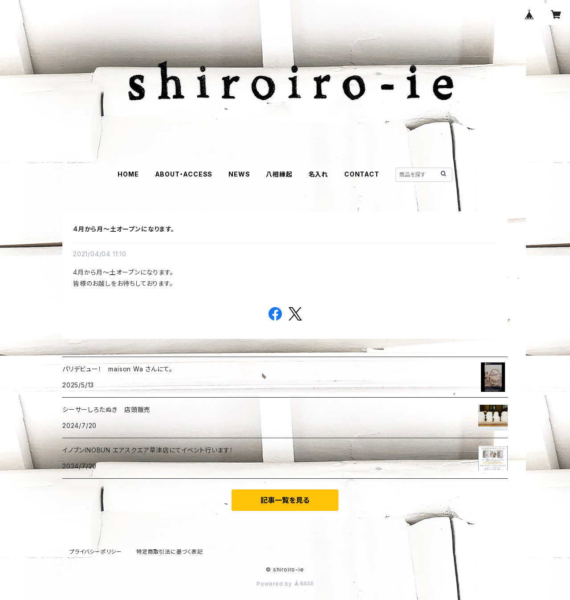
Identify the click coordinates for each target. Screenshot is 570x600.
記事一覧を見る (285, 500)
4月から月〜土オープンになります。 (124, 229)
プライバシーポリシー (95, 551)
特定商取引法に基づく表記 (169, 551)
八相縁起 (279, 174)
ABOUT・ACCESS (184, 174)
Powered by (285, 583)
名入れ (318, 174)
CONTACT (361, 174)
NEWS (239, 174)
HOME (128, 174)
